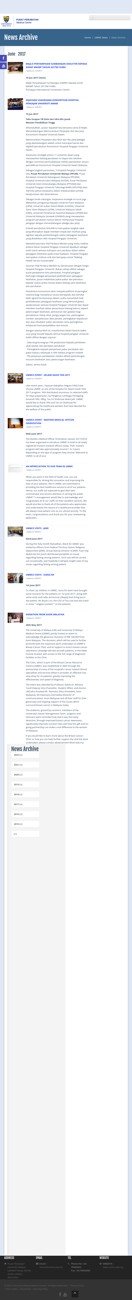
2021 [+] (18, 764)
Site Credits (12, 1288)
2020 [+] (18, 774)
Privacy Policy (77, 1285)
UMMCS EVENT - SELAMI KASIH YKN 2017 (48, 374)
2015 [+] (18, 824)
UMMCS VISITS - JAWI (37, 528)
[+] (15, 833)
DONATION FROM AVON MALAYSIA (45, 614)
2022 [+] (18, 754)
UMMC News (101, 37)
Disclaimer (25, 1288)
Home (87, 37)
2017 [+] (18, 804)
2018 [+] (18, 794)
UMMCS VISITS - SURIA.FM (40, 574)
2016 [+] (18, 814)
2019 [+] (18, 784)
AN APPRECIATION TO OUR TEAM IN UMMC (49, 466)
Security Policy (40, 1288)
